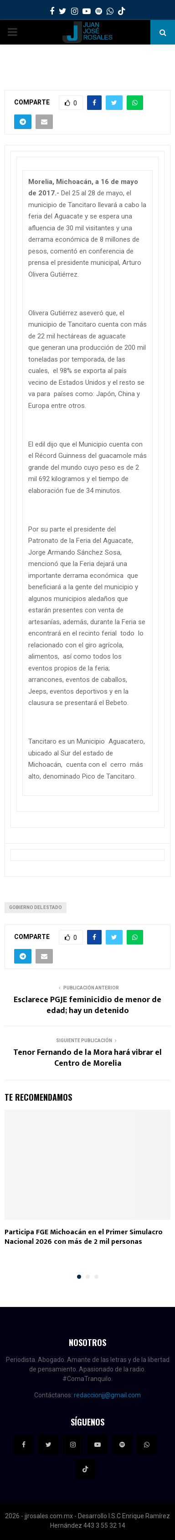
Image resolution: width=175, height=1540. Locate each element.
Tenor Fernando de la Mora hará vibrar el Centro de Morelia (87, 1058)
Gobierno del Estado (35, 907)
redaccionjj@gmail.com (107, 1395)
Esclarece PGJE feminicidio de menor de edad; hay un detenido (87, 1005)
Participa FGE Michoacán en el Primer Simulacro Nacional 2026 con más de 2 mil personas (84, 1237)
